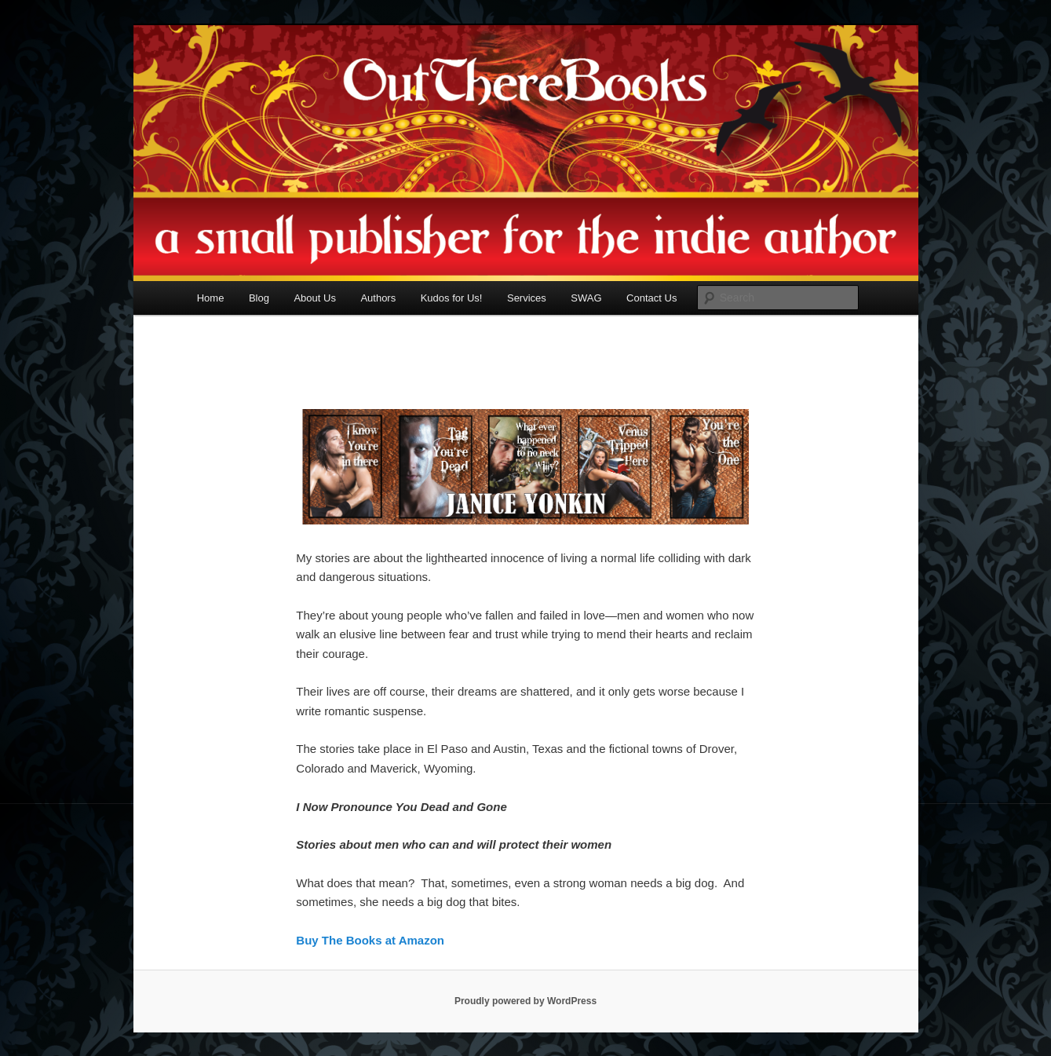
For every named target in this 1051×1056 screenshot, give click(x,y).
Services (526, 298)
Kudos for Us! (452, 298)
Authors (378, 298)
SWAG (586, 298)
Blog (259, 298)
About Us (314, 298)
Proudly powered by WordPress (525, 1001)
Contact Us (651, 298)
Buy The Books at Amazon (370, 940)
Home (210, 298)
